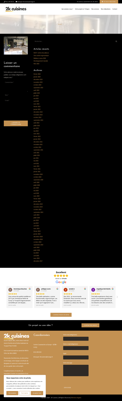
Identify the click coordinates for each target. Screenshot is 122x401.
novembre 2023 (38, 82)
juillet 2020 (37, 185)
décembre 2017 (38, 261)
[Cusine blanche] (16, 9)
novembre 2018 (38, 239)
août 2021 (36, 153)
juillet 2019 (37, 218)
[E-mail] (16, 101)
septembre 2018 (38, 245)
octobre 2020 (37, 177)
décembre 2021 (38, 142)
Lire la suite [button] (12, 305)
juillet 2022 (37, 126)
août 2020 (36, 182)
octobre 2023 (37, 85)
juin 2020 (36, 188)
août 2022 (36, 123)
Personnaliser (12, 393)
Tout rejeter (24, 393)
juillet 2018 (37, 250)
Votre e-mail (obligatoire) (76, 346)
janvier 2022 (37, 139)
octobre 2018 (37, 242)
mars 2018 (36, 258)
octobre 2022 (37, 117)
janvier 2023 (37, 109)
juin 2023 (36, 96)
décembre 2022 (38, 112)
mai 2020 (36, 191)
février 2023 (37, 107)
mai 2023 (36, 98)
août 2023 (36, 90)
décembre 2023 (38, 79)
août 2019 (36, 215)
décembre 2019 (38, 204)
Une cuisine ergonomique (41, 55)
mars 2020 (36, 196)
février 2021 (37, 169)
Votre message (76, 369)
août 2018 (36, 247)
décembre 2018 (38, 237)
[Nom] (16, 95)
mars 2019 (36, 228)
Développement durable (41, 61)
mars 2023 (36, 104)
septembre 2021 (38, 150)
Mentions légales (76, 398)
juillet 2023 (37, 93)
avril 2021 (36, 163)
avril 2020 (36, 193)
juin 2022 (36, 128)
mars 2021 (36, 166)
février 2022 (37, 136)
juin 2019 (36, 220)
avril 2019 (36, 226)
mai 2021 (36, 161)
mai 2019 (36, 223)
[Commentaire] (16, 86)
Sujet (76, 356)
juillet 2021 (37, 155)
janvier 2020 (37, 201)
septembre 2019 (38, 212)
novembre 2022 (38, 115)
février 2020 (37, 199)
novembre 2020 (38, 174)
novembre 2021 (38, 144)
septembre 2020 (38, 180)
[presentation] (11, 112)
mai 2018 (36, 253)
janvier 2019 (37, 234)
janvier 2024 (37, 77)
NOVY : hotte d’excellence (41, 53)
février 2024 (37, 74)
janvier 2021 (37, 172)
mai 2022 (36, 131)
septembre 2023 (38, 88)
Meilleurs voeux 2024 (40, 58)
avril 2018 (36, 256)
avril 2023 (36, 101)
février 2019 (37, 231)
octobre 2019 (37, 209)
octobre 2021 (37, 147)
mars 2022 (36, 134)
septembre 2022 (38, 120)
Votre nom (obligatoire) (76, 337)
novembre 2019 (38, 207)
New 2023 (36, 64)
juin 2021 (36, 158)
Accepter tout (37, 393)
